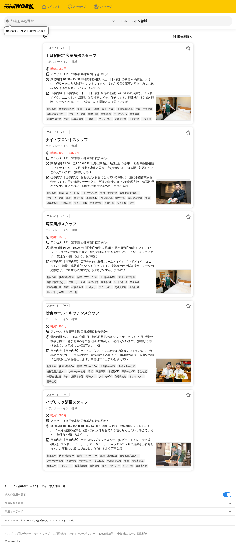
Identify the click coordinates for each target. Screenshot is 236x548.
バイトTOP (11, 520)
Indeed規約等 (106, 533)
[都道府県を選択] (60, 21)
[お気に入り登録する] (188, 48)
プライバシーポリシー (82, 533)
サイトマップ (42, 533)
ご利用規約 (59, 533)
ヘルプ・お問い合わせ (18, 533)
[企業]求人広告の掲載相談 (131, 533)
